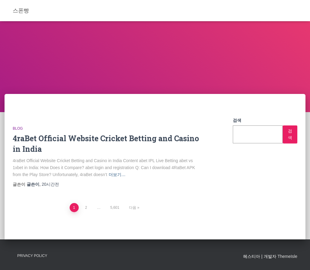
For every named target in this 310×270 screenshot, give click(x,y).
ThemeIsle (287, 256)
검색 (237, 120)
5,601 (114, 207)
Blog (18, 128)
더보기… (117, 174)
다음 (132, 207)
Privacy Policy (32, 256)
